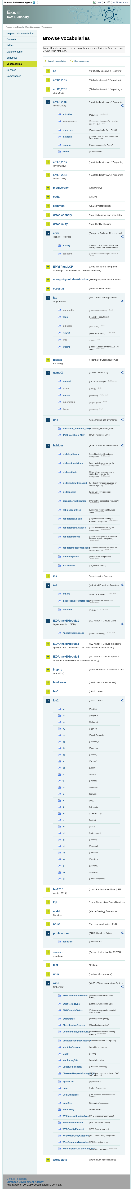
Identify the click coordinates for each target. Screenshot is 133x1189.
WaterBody (68, 1109)
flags (65, 317)
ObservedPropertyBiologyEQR (75, 1073)
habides (58, 445)
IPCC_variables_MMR (74, 435)
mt (64, 826)
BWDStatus (69, 1018)
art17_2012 (60, 162)
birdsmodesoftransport (75, 483)
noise (56, 924)
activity (66, 245)
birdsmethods (70, 472)
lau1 (56, 691)
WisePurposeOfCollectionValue (75, 1148)
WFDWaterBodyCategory (75, 1135)
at (63, 709)
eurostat (58, 288)
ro (64, 852)
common (59, 205)
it (63, 800)
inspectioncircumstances (75, 601)
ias (55, 576)
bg (64, 722)
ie (63, 794)
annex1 (66, 593)
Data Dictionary (32, 27)
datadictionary (62, 215)
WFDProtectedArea (73, 1122)
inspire (57, 669)
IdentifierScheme (71, 1047)
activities (67, 114)
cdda (56, 196)
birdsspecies (69, 492)
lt (63, 807)
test (55, 965)
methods (67, 136)
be (64, 715)
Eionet (20, 27)
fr (63, 781)
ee (64, 754)
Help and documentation (19, 33)
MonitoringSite (70, 1060)
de (64, 741)
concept (67, 381)
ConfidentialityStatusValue (75, 1031)
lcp (55, 902)
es (64, 768)
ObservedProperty (72, 1066)
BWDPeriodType (71, 1004)
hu (64, 787)
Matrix (66, 1054)
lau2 (56, 700)
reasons (67, 145)
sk (64, 872)
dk (64, 748)
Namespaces (13, 76)
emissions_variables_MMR (75, 428)
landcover (59, 682)
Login (98, 2)
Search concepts (81, 61)
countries (68, 130)
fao (55, 297)
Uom (65, 1088)
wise (56, 983)
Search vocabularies (57, 61)
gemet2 (58, 372)
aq (54, 70)
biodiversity (61, 187)
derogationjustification (74, 501)
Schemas (11, 57)
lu (63, 813)
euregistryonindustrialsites (70, 279)
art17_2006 (60, 102)
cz (64, 735)
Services (11, 70)
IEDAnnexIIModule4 (66, 656)
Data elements (14, 51)
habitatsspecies (71, 556)
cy (64, 728)
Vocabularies (14, 64)
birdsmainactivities (73, 463)
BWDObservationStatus (75, 995)
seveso (57, 952)
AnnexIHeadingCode (73, 633)
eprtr (56, 233)
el (63, 761)
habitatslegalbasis (72, 518)
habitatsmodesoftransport (75, 547)
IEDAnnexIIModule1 (66, 620)
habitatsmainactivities (74, 527)
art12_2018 (60, 89)
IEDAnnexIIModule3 (66, 643)
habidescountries (72, 510)
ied (55, 585)
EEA (21, 2)
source (66, 395)
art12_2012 (60, 80)
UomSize (67, 1103)
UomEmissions (70, 1094)
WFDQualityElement (73, 1129)
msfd (56, 911)
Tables (10, 45)
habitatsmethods (71, 536)
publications (61, 933)
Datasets (11, 39)
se (64, 859)
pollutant (67, 609)
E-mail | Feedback (17, 1178)
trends (66, 151)
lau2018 (58, 889)
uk (64, 878)
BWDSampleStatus (72, 1010)
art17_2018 (60, 174)
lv (63, 820)
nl (63, 833)
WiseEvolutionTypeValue (75, 1142)
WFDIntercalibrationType (75, 1116)
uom (56, 974)
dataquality (60, 224)
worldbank (60, 1159)
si (63, 866)
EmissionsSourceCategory (75, 1040)
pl (63, 839)
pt (64, 846)
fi (63, 774)
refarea (66, 333)
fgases (57, 359)
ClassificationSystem (74, 1025)
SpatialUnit (68, 1081)
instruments (69, 565)
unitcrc (66, 347)
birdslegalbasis (71, 454)
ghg (55, 419)
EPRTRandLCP (63, 266)
